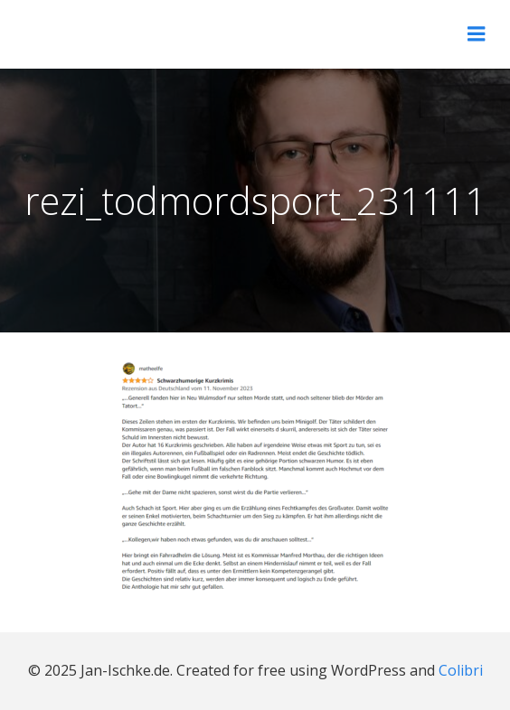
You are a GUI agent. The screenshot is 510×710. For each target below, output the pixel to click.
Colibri (461, 670)
